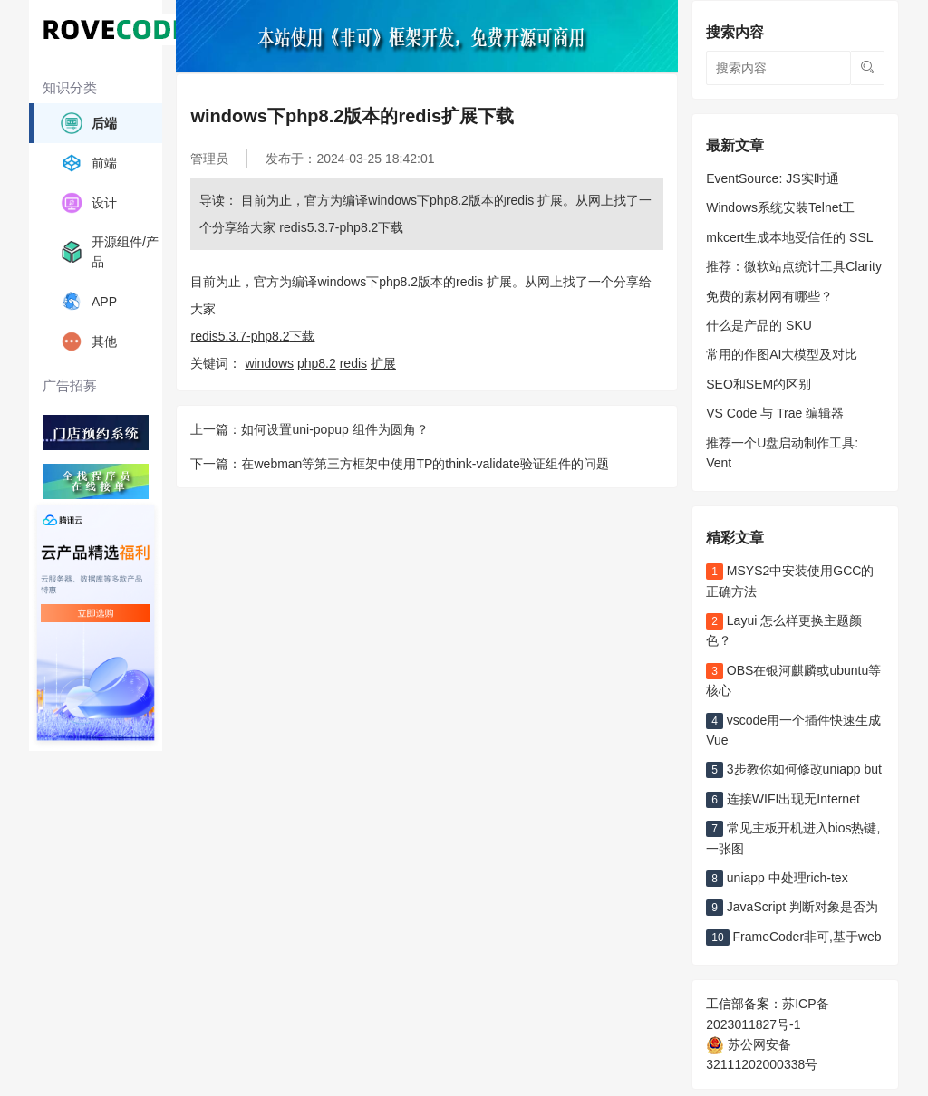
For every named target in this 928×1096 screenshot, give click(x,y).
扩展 (383, 363)
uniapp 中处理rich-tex (776, 877)
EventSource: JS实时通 (772, 178)
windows (269, 363)
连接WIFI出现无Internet (783, 799)
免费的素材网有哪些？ (769, 296)
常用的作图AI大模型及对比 (781, 354)
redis (353, 363)
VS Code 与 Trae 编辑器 (775, 413)
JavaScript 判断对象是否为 (792, 906)
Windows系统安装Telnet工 (780, 207)
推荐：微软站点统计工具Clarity (794, 266)
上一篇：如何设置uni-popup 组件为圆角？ (309, 429)
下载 (301, 336)
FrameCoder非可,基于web (793, 936)
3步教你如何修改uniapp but (794, 769)
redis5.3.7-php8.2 (239, 336)
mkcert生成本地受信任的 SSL (789, 237)
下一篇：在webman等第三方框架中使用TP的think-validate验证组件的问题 (399, 464)
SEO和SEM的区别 (758, 384)
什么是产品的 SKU (759, 325)
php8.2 (316, 363)
